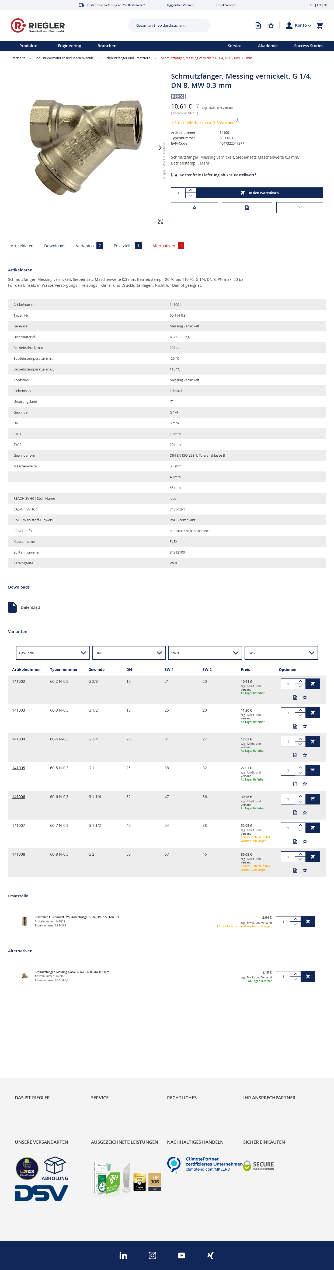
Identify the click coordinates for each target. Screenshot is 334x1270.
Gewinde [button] (26, 652)
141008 (18, 854)
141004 (18, 738)
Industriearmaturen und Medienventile (65, 58)
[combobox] (165, 25)
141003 (18, 710)
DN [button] (98, 652)
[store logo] (62, 25)
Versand (228, 108)
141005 (18, 767)
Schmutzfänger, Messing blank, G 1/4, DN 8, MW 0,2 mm (72, 972)
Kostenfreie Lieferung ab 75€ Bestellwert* (218, 174)
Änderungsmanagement (113, 1082)
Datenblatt (30, 607)
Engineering (69, 45)
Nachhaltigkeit (28, 1066)
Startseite (18, 58)
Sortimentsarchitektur (35, 1082)
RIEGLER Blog (27, 1058)
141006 (18, 796)
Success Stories (308, 45)
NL (326, 5)
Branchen (107, 45)
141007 (18, 825)
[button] (303, 25)
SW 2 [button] (251, 652)
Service (235, 45)
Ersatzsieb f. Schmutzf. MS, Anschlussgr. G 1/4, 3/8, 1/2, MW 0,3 (77, 917)
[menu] (107, 46)
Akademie (268, 45)
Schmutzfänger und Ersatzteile (128, 58)
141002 (18, 681)
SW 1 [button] (175, 652)
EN (319, 5)
